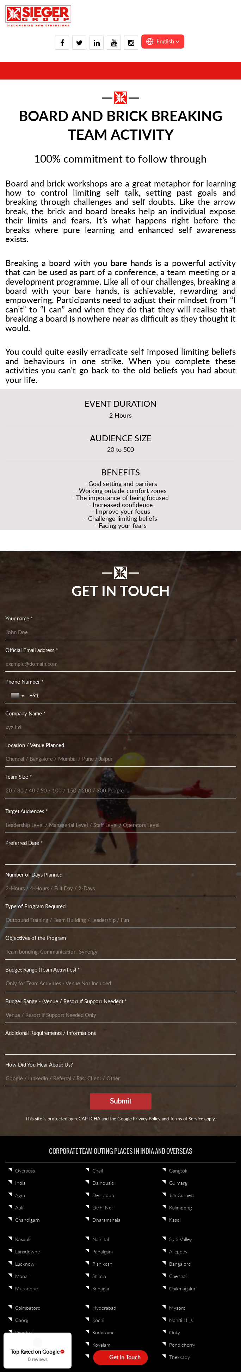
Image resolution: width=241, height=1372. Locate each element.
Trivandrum (27, 870)
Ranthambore (29, 1032)
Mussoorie (26, 782)
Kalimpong (180, 701)
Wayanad (25, 907)
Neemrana (180, 988)
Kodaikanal (104, 826)
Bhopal (99, 1056)
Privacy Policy (83, 1135)
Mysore (177, 801)
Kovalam (101, 838)
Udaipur (23, 1044)
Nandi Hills (181, 813)
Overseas (25, 664)
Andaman (179, 1044)
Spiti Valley (180, 733)
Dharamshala (106, 713)
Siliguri (176, 894)
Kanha (176, 1019)
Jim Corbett (181, 689)
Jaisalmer (25, 988)
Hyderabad (104, 801)
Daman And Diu (32, 938)
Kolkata (177, 870)
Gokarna (24, 838)
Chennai (178, 769)
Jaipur (21, 975)
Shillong (100, 1032)
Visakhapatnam (31, 894)
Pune (20, 1007)
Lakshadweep (183, 1056)
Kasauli (22, 733)
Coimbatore (27, 801)
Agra (20, 689)
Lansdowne (27, 745)
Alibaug (177, 919)
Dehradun (103, 689)
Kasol (175, 713)
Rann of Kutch (31, 1019)
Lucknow (25, 757)
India (20, 676)
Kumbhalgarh (106, 963)
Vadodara (25, 1056)
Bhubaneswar (107, 882)
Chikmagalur (182, 782)
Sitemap (163, 1135)
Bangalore (180, 757)
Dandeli (23, 826)
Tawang (100, 1044)
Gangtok (178, 664)
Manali (22, 769)
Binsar (99, 894)
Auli (19, 701)
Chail (97, 664)
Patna (175, 882)
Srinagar (101, 782)
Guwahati (102, 1019)
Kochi (98, 813)
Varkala (23, 882)
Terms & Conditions (126, 1135)
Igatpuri (23, 963)
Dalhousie (103, 676)
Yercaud (101, 870)
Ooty (174, 826)
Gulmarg (178, 676)
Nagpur (177, 975)
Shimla (99, 769)
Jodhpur (101, 938)
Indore (176, 1007)
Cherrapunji (104, 1007)
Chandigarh (27, 713)
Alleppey (178, 745)
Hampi (22, 850)
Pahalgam (102, 745)
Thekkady (179, 850)
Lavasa (99, 975)
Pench (176, 1032)
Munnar (101, 850)
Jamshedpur (105, 919)
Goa (19, 951)
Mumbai (178, 963)
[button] (163, 41)
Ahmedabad (182, 907)
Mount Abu (181, 951)
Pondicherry (182, 838)
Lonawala (102, 988)
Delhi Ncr (102, 701)
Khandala (102, 951)
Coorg (21, 813)
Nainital (100, 733)
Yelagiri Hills (28, 919)
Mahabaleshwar (186, 938)
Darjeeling (103, 907)
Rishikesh (102, 757)
